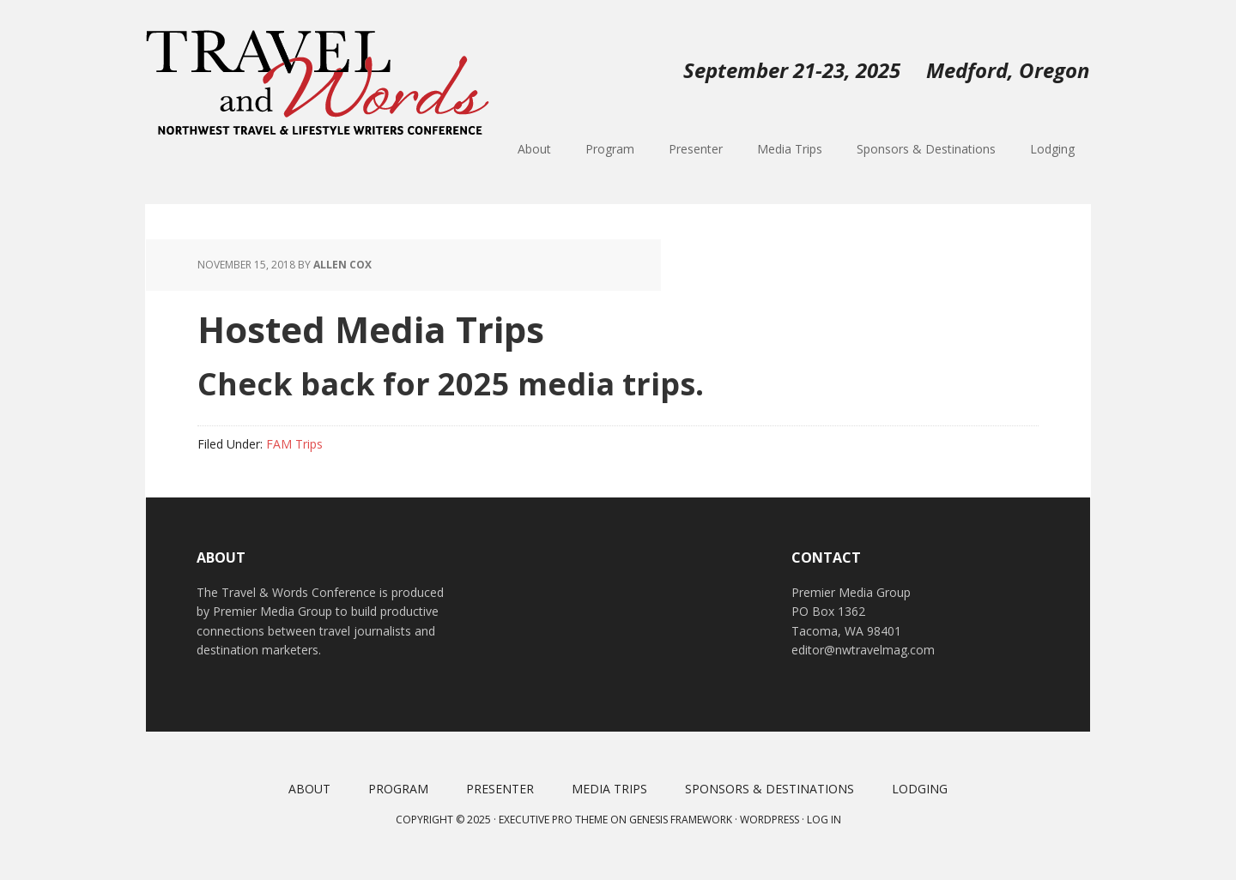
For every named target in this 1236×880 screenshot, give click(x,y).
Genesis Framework (680, 819)
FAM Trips (294, 444)
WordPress (769, 819)
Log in (824, 819)
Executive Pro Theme (553, 819)
